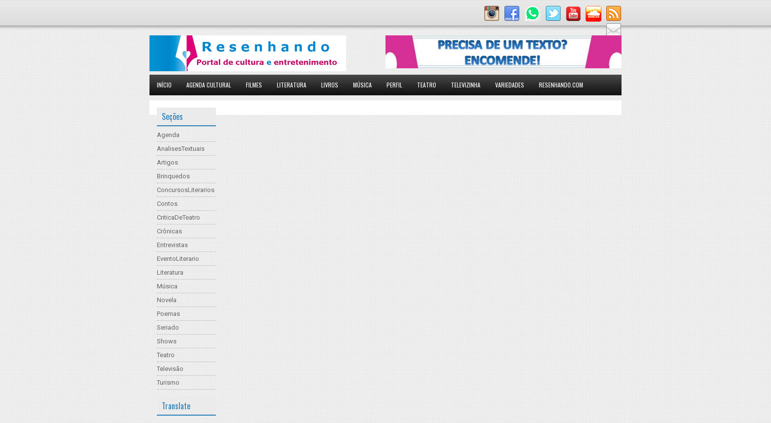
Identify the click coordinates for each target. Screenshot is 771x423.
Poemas (168, 313)
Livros (329, 85)
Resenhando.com (561, 85)
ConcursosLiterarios (185, 190)
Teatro (426, 85)
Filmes (254, 85)
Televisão (170, 368)
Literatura (291, 85)
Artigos (167, 162)
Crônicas (169, 231)
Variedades (509, 85)
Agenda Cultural (208, 85)
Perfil (394, 85)
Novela (167, 300)
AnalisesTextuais (181, 148)
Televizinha (465, 85)
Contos (167, 203)
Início (164, 85)
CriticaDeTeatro (178, 217)
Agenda (168, 135)
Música (362, 85)
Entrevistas (172, 245)
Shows (167, 341)
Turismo (168, 382)
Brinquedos (173, 176)
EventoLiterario (178, 258)
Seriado (168, 327)
